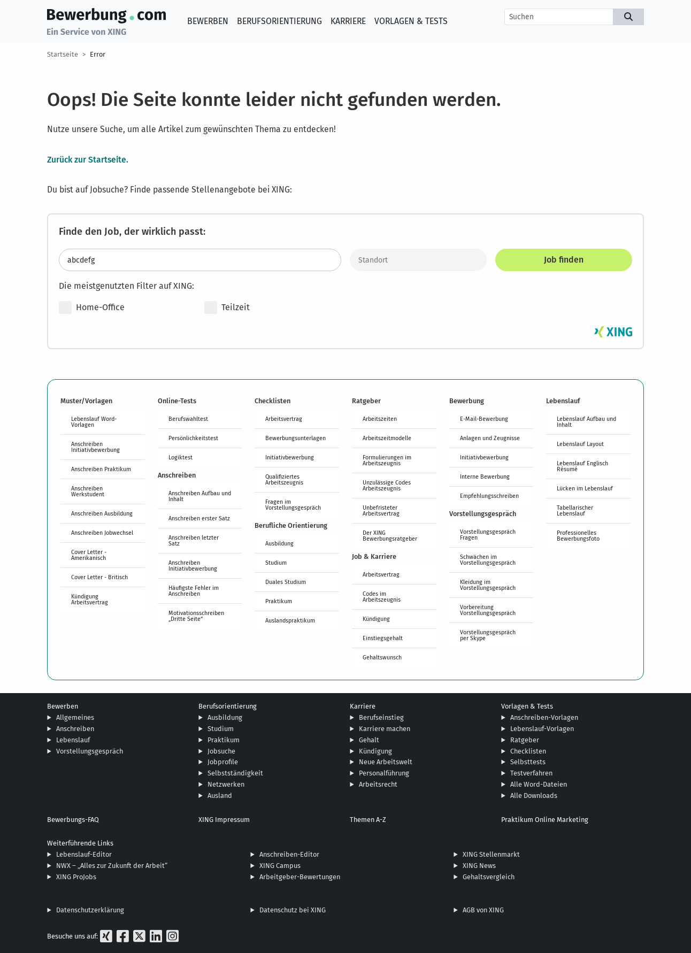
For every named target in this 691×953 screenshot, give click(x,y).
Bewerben (207, 21)
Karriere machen (384, 729)
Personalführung (384, 773)
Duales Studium (285, 582)
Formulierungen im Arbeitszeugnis (387, 460)
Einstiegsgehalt (383, 638)
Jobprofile (223, 762)
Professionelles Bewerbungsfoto (578, 535)
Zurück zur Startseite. (87, 159)
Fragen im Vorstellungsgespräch (293, 504)
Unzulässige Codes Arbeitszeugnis (387, 485)
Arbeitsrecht (378, 784)
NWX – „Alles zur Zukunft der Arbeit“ (111, 865)
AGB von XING (483, 910)
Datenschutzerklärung (90, 910)
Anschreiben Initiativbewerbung (95, 447)
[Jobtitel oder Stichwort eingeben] (200, 260)
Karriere (348, 21)
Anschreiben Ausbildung (102, 513)
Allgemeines (75, 717)
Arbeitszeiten (380, 418)
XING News (479, 865)
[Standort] (418, 260)
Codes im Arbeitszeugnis (382, 596)
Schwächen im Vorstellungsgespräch (488, 559)
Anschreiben (75, 729)
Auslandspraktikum (290, 620)
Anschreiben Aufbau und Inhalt (199, 496)
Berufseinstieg (381, 717)
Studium (276, 562)
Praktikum (278, 601)
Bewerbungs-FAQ (73, 819)
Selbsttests (528, 762)
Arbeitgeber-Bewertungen (299, 877)
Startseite (62, 54)
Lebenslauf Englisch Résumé (582, 466)
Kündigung (376, 618)
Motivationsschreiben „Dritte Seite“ (196, 616)
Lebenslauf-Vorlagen (542, 729)
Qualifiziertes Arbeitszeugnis (284, 479)
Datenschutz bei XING (292, 910)
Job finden (563, 260)
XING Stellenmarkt (491, 854)
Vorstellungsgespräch (89, 751)
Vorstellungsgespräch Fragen (488, 534)
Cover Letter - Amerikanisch (88, 555)
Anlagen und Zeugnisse (490, 438)
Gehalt (369, 740)
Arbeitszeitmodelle (387, 438)
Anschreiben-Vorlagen (544, 717)
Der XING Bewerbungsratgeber (390, 535)
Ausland (220, 795)
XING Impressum (224, 819)
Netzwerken (226, 784)
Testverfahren (531, 773)
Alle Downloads (533, 795)
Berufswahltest (188, 418)
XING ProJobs (76, 877)
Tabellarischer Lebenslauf (575, 510)
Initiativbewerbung (289, 457)
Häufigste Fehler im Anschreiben (193, 590)
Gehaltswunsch (382, 657)
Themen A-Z (368, 819)
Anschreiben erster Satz (199, 518)
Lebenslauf (73, 740)
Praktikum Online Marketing (544, 819)
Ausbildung (279, 543)
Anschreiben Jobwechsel (102, 532)
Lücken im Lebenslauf (585, 488)
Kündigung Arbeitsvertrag (89, 599)
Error (97, 54)
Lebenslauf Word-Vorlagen (94, 421)
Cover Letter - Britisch (99, 577)
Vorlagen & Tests (411, 21)
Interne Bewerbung (485, 476)
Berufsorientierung (279, 21)
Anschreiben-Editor (289, 854)
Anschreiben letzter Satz (193, 540)
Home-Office (92, 307)
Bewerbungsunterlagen (295, 438)
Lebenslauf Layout (580, 444)
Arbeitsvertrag (283, 418)
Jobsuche (221, 751)
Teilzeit (227, 307)
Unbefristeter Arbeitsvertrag (381, 510)
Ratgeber (524, 740)
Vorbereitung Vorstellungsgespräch (488, 610)
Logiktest (180, 457)
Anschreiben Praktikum (101, 469)
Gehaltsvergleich (489, 877)
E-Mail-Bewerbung (484, 418)
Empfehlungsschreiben (489, 495)
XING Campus (280, 865)
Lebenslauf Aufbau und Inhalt (586, 421)
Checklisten (528, 751)
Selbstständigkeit (235, 773)
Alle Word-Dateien (538, 784)
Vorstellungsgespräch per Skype (488, 635)
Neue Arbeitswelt (385, 762)
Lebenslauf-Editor (84, 854)
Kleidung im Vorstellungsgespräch (488, 585)
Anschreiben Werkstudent (87, 491)
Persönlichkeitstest (193, 438)
